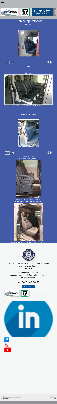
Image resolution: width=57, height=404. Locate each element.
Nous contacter (28, 286)
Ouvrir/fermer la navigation (28, 2)
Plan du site (18, 397)
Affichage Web (52, 398)
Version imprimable (7, 397)
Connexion (53, 397)
